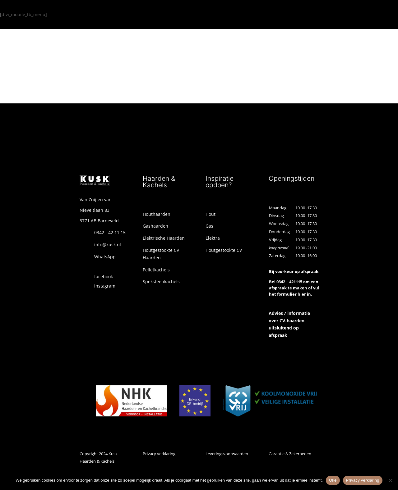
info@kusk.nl (107, 244)
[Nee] (390, 480)
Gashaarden (155, 226)
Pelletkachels (156, 270)
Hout (210, 214)
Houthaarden (156, 214)
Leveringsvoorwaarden (227, 453)
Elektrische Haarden (164, 238)
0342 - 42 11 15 (110, 232)
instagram (104, 286)
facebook (103, 276)
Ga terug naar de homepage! (70, 76)
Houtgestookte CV (224, 250)
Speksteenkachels (161, 281)
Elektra (213, 238)
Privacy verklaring (159, 453)
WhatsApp (105, 257)
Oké (333, 480)
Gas (209, 226)
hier (302, 294)
